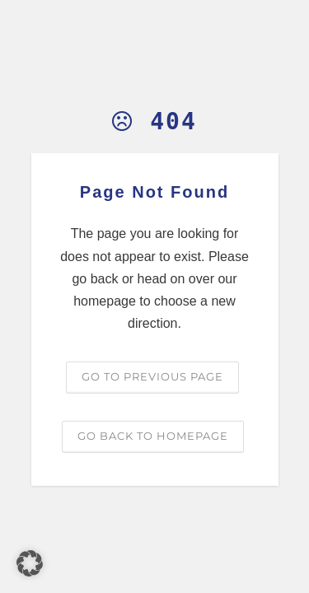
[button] (29, 563)
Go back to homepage (152, 435)
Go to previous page (152, 376)
